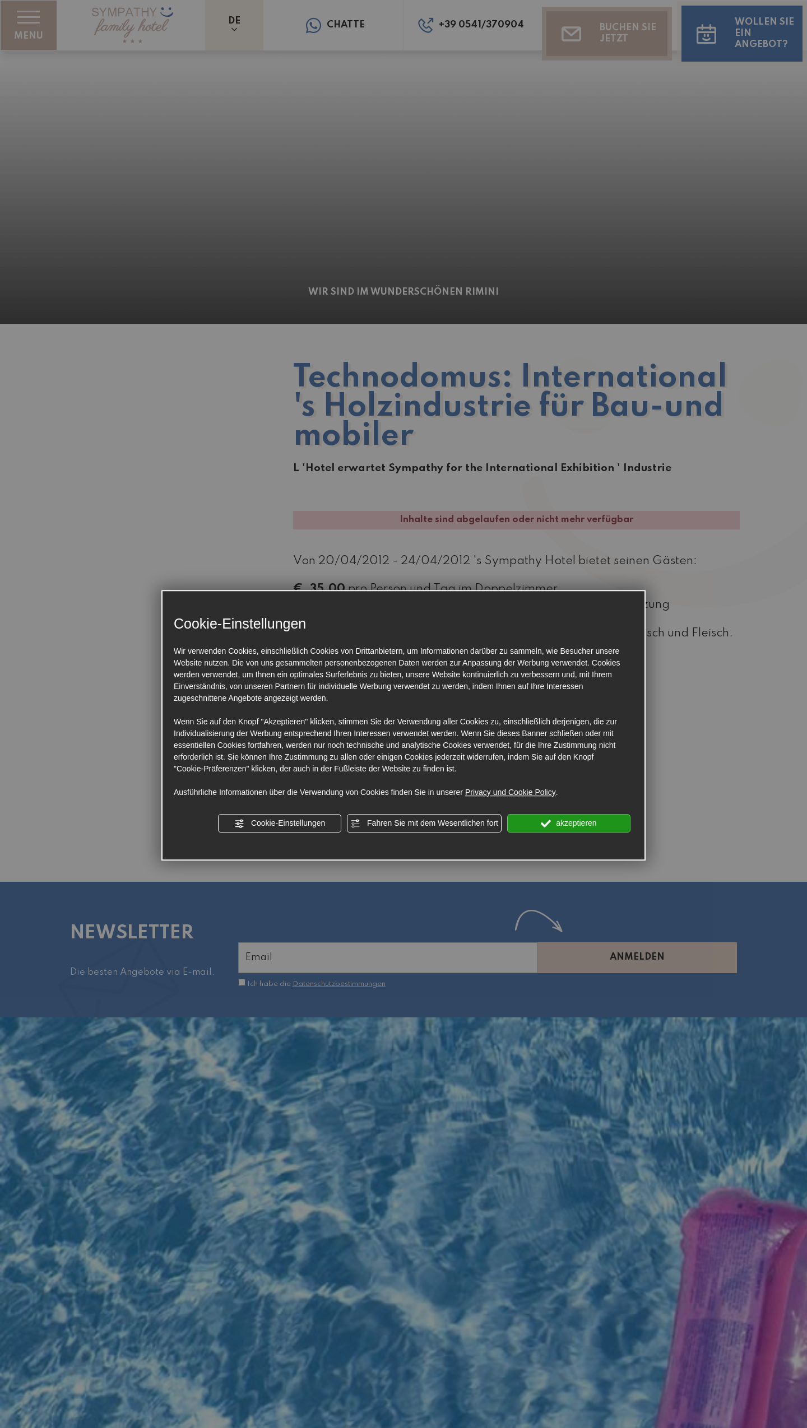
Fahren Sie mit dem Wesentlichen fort (424, 823)
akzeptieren (568, 823)
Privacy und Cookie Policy (510, 792)
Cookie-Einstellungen (279, 823)
